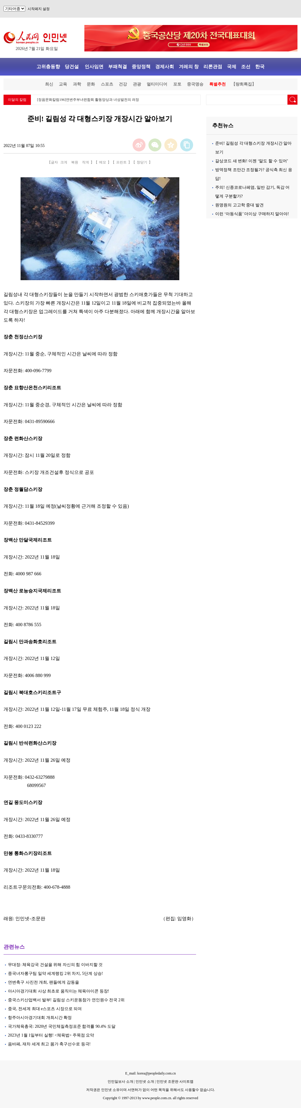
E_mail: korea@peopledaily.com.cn (150, 1073)
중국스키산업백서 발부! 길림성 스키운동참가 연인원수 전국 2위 (66, 1000)
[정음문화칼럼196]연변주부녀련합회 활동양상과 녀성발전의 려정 (88, 100)
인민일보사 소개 (120, 1081)
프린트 (121, 162)
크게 (63, 162)
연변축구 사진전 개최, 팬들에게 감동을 (43, 982)
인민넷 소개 (144, 1081)
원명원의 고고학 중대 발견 (239, 205)
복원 (74, 162)
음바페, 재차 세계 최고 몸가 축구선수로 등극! (49, 1044)
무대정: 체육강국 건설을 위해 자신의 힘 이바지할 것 (55, 964)
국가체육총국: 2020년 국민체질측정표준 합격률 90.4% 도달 (62, 1026)
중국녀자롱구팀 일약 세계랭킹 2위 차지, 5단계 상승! (55, 973)
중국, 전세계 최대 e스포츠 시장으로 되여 (45, 1009)
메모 (102, 162)
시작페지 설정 (39, 9)
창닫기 (142, 162)
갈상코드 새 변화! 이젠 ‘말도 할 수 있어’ (251, 161)
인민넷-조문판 (30, 918)
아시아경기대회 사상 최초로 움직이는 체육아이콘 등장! (59, 991)
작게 (85, 162)
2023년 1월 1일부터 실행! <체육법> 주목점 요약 (52, 1035)
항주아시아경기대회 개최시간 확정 (40, 1017)
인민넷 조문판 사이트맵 (174, 1081)
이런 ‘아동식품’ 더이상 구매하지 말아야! (252, 214)
